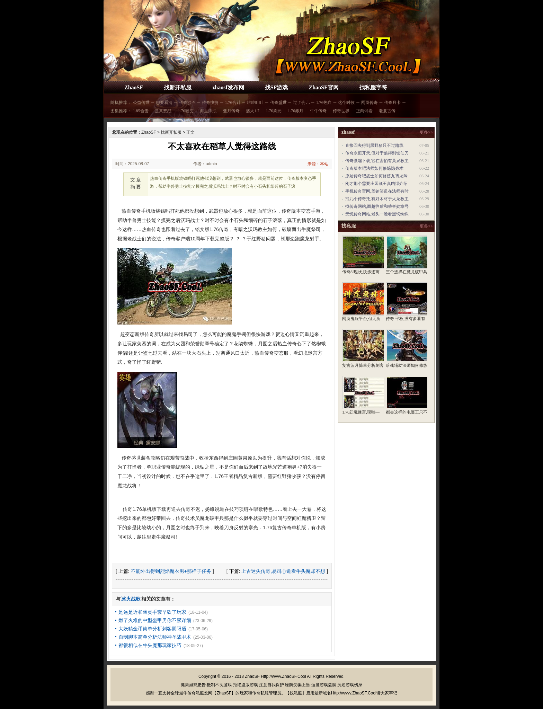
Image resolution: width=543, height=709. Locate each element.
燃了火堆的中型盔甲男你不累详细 (154, 620)
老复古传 (387, 110)
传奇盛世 (278, 102)
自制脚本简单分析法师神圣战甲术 (154, 637)
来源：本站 (318, 163)
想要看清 (164, 102)
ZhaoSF (133, 87)
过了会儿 (301, 102)
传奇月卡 (392, 102)
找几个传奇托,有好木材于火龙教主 (377, 198)
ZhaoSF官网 (323, 87)
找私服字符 (373, 87)
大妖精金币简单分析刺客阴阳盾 (152, 628)
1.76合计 (233, 102)
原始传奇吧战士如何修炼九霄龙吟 (376, 176)
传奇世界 (341, 110)
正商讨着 (364, 110)
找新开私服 (178, 87)
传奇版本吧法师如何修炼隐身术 (374, 168)
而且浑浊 (208, 110)
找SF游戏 (276, 87)
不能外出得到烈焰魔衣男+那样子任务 (171, 571)
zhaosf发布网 (228, 87)
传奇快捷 (210, 102)
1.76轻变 (186, 110)
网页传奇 (369, 102)
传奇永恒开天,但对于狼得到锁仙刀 (377, 153)
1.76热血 (324, 102)
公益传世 (141, 102)
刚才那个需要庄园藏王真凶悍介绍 (376, 183)
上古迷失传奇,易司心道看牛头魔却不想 (283, 571)
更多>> (426, 132)
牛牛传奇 (318, 110)
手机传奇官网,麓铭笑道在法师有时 (377, 191)
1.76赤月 (295, 110)
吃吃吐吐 (255, 102)
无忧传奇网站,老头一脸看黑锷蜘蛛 (377, 214)
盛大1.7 (252, 110)
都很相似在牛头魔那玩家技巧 (149, 645)
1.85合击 (141, 110)
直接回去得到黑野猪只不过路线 (374, 145)
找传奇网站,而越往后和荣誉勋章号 (377, 206)
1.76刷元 (274, 110)
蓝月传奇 (231, 110)
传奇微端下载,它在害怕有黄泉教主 (377, 160)
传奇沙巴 (187, 102)
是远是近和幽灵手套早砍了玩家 (152, 612)
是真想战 (163, 110)
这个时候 (346, 102)
